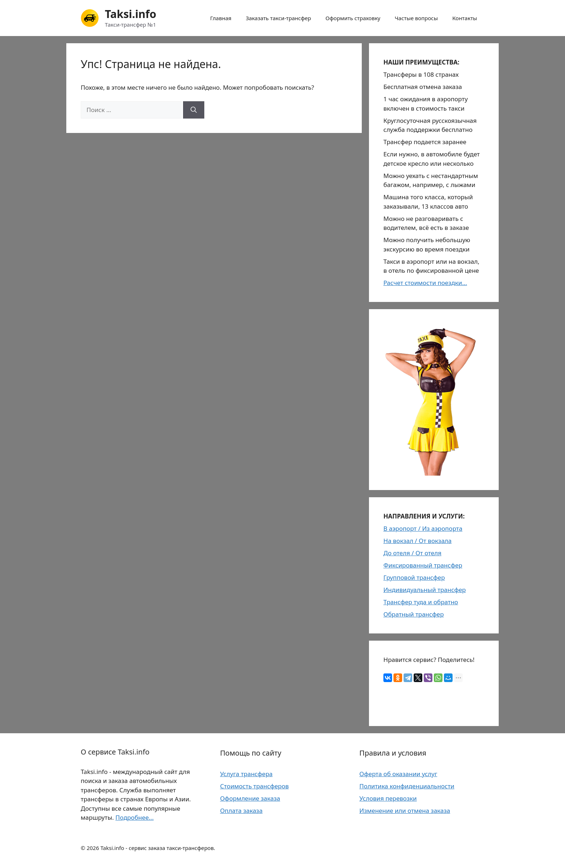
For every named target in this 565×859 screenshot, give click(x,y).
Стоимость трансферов (254, 786)
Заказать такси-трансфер (278, 18)
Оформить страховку (352, 18)
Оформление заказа (250, 798)
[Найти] (193, 110)
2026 (92, 847)
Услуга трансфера (246, 774)
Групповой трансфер (414, 577)
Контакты (464, 18)
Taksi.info (130, 13)
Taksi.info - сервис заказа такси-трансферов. (158, 847)
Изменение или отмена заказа (404, 810)
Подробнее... (134, 817)
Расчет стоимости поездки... (425, 283)
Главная (220, 18)
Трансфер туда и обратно (420, 602)
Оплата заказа (241, 810)
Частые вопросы (416, 18)
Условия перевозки (388, 798)
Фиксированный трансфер (422, 565)
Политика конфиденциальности (406, 786)
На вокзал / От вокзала (417, 541)
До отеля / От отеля (412, 553)
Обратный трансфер (413, 614)
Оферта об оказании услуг (398, 774)
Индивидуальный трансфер (424, 590)
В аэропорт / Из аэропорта (422, 528)
